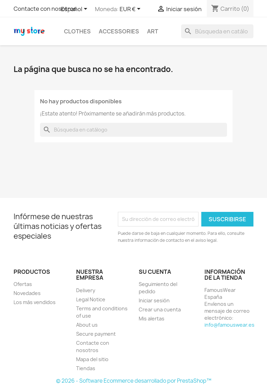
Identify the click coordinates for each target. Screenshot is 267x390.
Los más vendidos (35, 302)
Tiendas (85, 368)
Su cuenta (155, 272)
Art (152, 31)
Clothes (77, 31)
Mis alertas (151, 318)
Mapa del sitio (92, 359)
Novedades (27, 293)
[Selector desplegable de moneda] (131, 9)
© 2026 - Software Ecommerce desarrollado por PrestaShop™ (133, 380)
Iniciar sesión (154, 300)
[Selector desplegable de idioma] (75, 9)
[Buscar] (217, 31)
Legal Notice (90, 299)
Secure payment (96, 334)
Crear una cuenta (160, 309)
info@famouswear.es (229, 324)
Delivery (85, 290)
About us (87, 324)
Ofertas (23, 284)
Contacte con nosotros (45, 9)
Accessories (119, 31)
